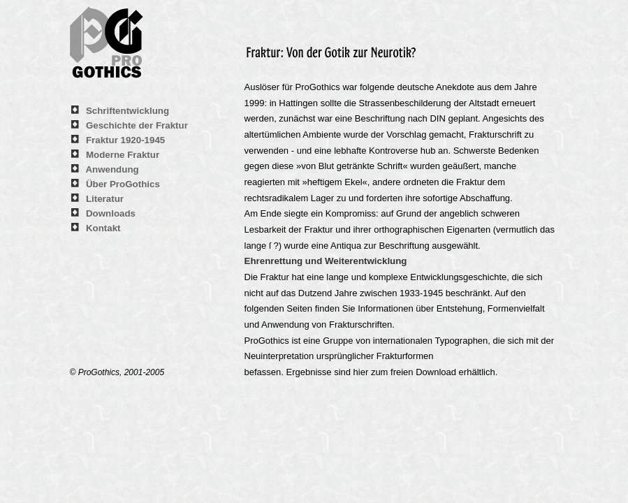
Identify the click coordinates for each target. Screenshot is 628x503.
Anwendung (111, 169)
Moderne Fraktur (122, 155)
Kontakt (103, 228)
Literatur (105, 199)
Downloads (111, 213)
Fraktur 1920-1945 (125, 140)
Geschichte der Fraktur (137, 125)
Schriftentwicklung (127, 110)
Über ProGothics (123, 184)
